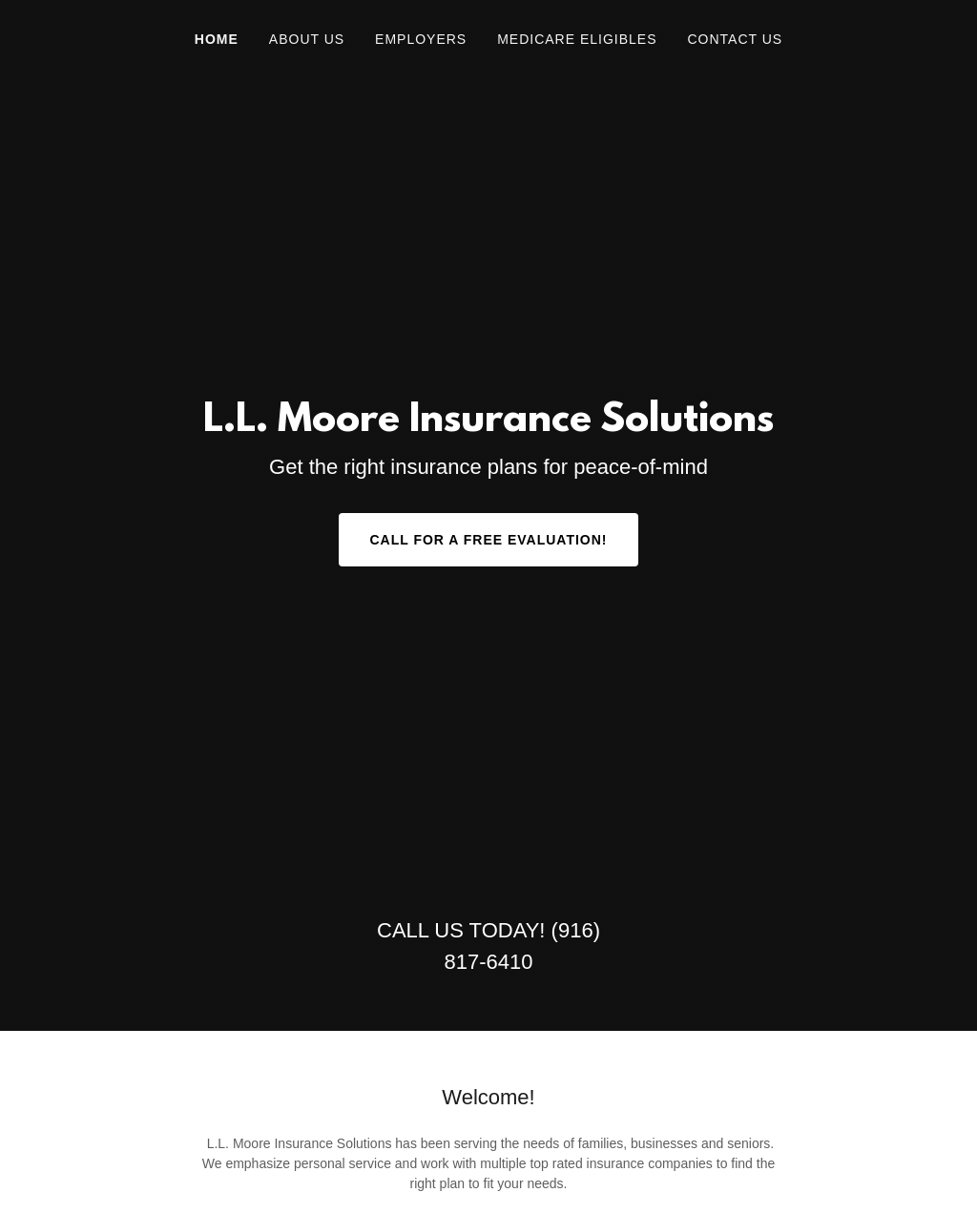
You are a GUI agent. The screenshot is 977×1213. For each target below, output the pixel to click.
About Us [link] (306, 39)
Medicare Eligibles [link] (576, 39)
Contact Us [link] (734, 39)
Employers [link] (421, 39)
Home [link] (217, 39)
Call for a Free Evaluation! (488, 539)
